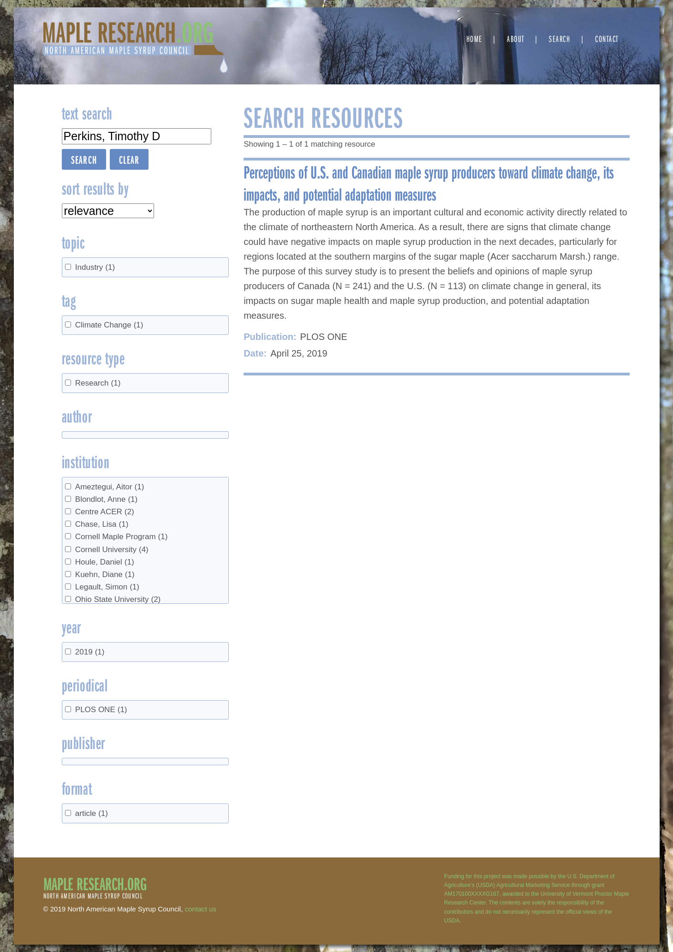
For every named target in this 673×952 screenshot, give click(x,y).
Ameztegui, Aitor (109, 486)
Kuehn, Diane (105, 574)
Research (98, 383)
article (91, 813)
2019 (90, 652)
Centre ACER (104, 511)
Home (474, 38)
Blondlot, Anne (106, 499)
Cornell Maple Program (121, 536)
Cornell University (112, 549)
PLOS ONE (101, 709)
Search (559, 38)
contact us (200, 909)
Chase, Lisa (102, 524)
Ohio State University (118, 599)
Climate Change (109, 325)
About (515, 38)
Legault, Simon (107, 587)
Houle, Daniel (104, 562)
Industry (95, 267)
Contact (607, 38)
